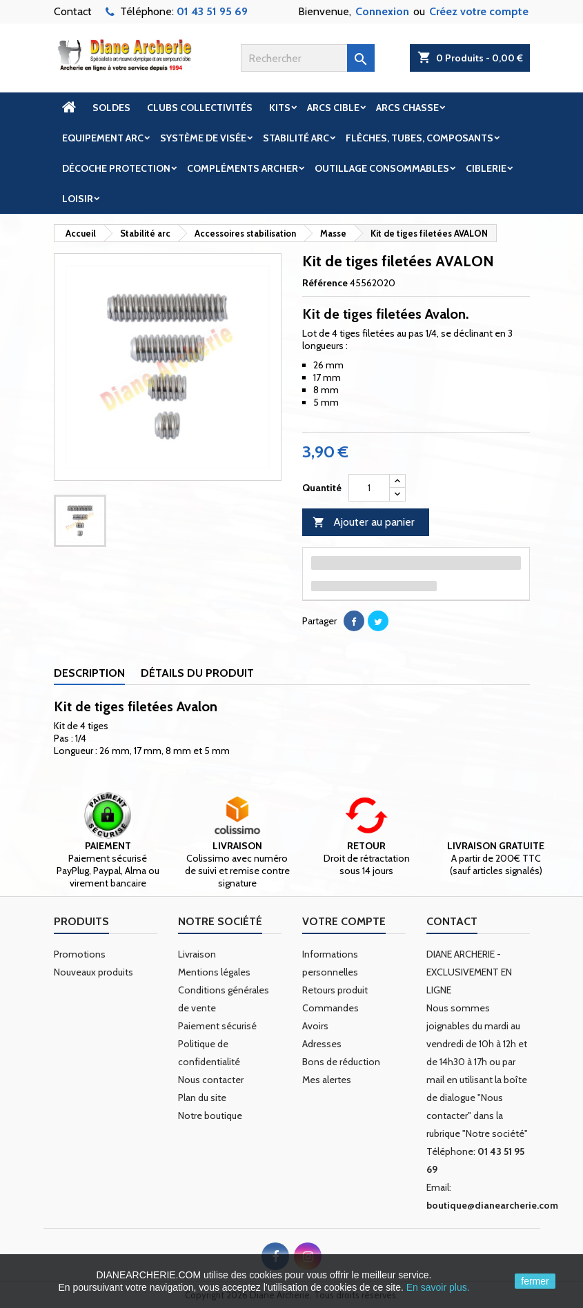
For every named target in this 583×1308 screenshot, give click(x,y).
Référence (325, 283)
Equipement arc (103, 138)
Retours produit (335, 990)
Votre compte (344, 921)
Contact (73, 11)
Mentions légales (214, 972)
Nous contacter (211, 1079)
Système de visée (203, 138)
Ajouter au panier (364, 522)
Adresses (322, 1044)
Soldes (111, 107)
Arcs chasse (407, 107)
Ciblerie (486, 168)
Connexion (382, 11)
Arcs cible (333, 107)
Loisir (77, 198)
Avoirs (315, 1026)
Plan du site (202, 1097)
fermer (535, 1281)
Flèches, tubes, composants (419, 138)
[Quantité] (369, 488)
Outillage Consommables (382, 168)
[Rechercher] (308, 58)
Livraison (197, 954)
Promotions (80, 954)
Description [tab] (89, 673)
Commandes (330, 1008)
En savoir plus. (438, 1287)
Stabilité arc (296, 138)
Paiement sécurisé (217, 1026)
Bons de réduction (341, 1062)
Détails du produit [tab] (197, 673)
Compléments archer (242, 168)
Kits (279, 107)
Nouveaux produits (93, 972)
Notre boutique (210, 1115)
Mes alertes (326, 1079)
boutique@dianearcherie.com (492, 1205)
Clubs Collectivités (200, 107)
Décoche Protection (116, 168)
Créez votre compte (478, 11)
